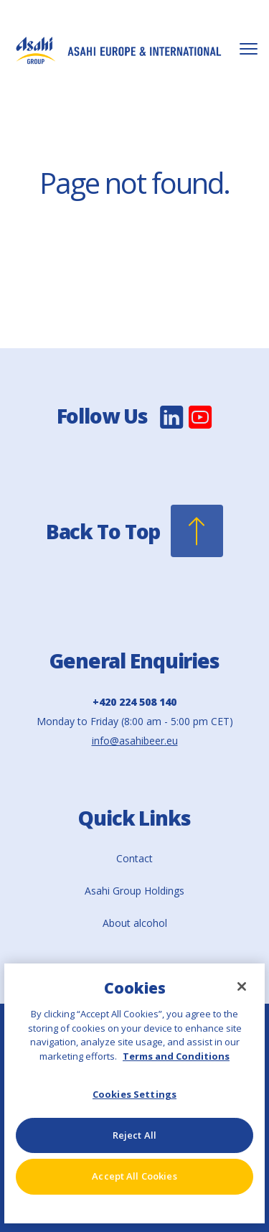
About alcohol (135, 923)
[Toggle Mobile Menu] (249, 49)
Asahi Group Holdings (134, 890)
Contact (134, 858)
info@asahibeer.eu (135, 740)
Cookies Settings (134, 1094)
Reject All (134, 1135)
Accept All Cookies (134, 1176)
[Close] (242, 986)
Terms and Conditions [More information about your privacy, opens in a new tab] (176, 1056)
